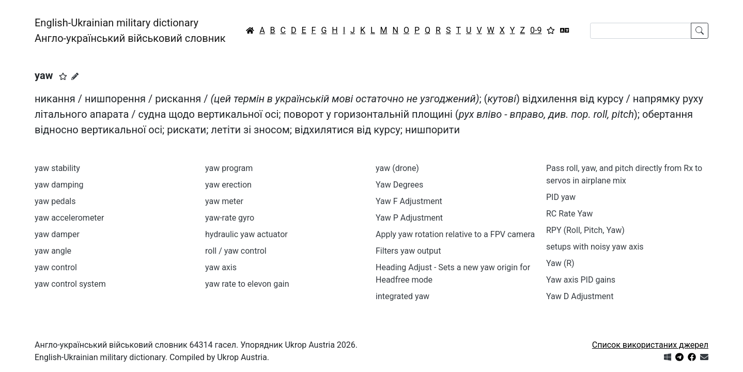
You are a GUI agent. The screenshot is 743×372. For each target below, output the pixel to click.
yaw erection (228, 185)
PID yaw (561, 197)
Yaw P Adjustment (409, 218)
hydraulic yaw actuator (246, 234)
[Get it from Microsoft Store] (667, 357)
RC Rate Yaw (569, 214)
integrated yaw (402, 296)
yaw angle (53, 251)
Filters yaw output (408, 251)
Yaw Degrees (399, 185)
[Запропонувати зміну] (75, 76)
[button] (63, 76)
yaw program (229, 168)
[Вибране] (551, 30)
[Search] (640, 31)
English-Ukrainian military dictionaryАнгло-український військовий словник (130, 30)
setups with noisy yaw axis (595, 247)
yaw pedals (55, 201)
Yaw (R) (560, 263)
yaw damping (59, 185)
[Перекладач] (565, 30)
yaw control (56, 267)
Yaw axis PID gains (580, 280)
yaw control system (70, 284)
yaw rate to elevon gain (247, 284)
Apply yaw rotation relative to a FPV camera (455, 234)
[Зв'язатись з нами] (704, 357)
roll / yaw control (236, 251)
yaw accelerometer (69, 218)
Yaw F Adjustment (409, 201)
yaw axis (223, 267)
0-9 (535, 30)
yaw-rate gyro (229, 218)
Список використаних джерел (650, 345)
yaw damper (57, 234)
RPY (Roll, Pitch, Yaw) (585, 230)
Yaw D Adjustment (579, 296)
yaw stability (57, 168)
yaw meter (224, 201)
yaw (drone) (397, 168)
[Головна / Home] (250, 30)
